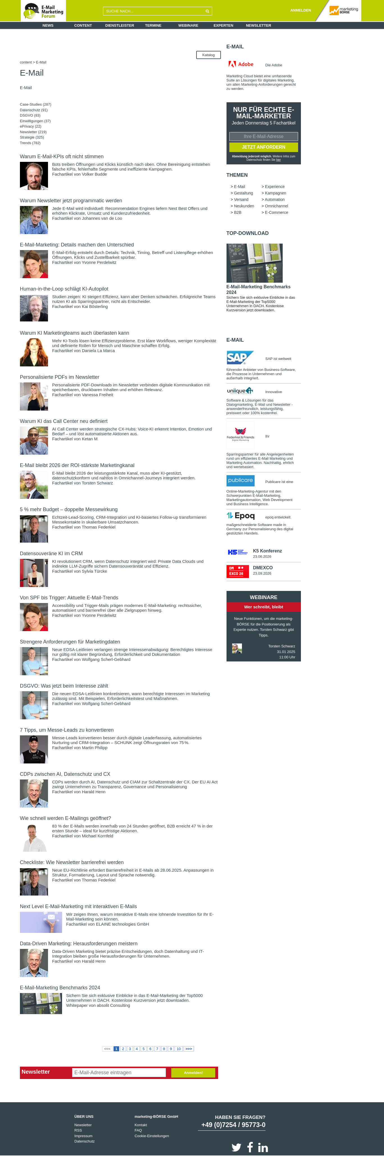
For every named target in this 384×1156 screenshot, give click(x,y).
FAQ (138, 1130)
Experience (275, 186)
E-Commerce (276, 212)
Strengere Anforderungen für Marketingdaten (70, 642)
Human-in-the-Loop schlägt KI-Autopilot (64, 289)
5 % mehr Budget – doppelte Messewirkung (69, 509)
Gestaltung (243, 193)
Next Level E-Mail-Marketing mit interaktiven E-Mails (78, 906)
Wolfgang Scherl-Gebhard (106, 659)
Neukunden (244, 206)
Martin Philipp (95, 747)
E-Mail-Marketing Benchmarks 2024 (60, 987)
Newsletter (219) (33, 132)
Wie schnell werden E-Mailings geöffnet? (65, 818)
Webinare (188, 25)
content (26, 62)
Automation (275, 199)
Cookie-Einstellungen (151, 1136)
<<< (107, 1049)
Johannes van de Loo (102, 218)
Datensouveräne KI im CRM (51, 553)
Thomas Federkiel (98, 527)
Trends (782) (30, 143)
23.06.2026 (262, 556)
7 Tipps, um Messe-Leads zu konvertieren (67, 730)
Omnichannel (276, 206)
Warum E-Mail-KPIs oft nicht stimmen (62, 156)
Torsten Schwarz (97, 482)
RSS (78, 1130)
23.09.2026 (262, 573)
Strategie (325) (32, 137)
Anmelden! (193, 1073)
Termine (153, 25)
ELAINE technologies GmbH (122, 924)
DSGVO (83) (30, 115)
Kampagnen (275, 193)
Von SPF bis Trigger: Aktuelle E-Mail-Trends (69, 597)
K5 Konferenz (267, 550)
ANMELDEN (300, 10)
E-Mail (235, 46)
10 (178, 1049)
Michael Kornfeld (97, 835)
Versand (241, 199)
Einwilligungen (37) (35, 121)
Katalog (208, 55)
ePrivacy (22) (31, 126)
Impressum (83, 1136)
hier (278, 159)
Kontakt (140, 1125)
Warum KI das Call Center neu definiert (64, 421)
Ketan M (90, 438)
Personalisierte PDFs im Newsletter (59, 377)
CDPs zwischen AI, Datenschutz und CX (65, 774)
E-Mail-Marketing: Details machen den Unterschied (77, 245)
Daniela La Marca (98, 350)
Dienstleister (119, 25)
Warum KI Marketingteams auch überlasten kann (74, 333)
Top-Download (248, 233)
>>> (189, 1049)
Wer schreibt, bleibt (263, 606)
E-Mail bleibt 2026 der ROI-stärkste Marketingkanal (77, 465)
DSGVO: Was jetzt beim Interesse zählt (64, 686)
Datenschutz (84, 1141)
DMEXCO (263, 567)
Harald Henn (94, 791)
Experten (223, 25)
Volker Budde (94, 174)
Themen (237, 175)
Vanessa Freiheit (97, 394)
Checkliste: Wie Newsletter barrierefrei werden (72, 862)
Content (83, 25)
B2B (237, 212)
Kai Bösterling (95, 306)
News (48, 25)
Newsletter (258, 25)
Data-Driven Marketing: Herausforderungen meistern (79, 943)
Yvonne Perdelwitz (99, 262)
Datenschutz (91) (34, 110)
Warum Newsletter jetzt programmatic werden (71, 200)
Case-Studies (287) (35, 104)
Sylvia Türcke (94, 571)
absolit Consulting (113, 1005)
